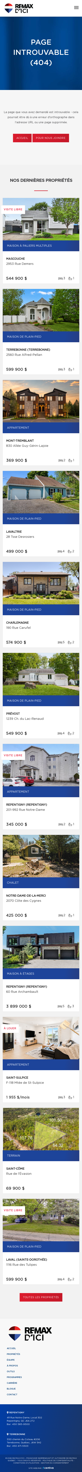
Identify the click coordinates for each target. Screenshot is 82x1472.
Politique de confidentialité (58, 1460)
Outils (11, 1371)
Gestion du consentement (55, 1463)
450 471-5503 (20, 1446)
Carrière (12, 1383)
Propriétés (13, 1354)
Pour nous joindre (51, 138)
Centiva (48, 1468)
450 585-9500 (21, 1424)
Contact (12, 1395)
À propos (12, 1366)
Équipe (11, 1360)
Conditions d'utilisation (26, 1463)
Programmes (14, 1377)
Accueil (22, 138)
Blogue (11, 1389)
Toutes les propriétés (41, 1297)
